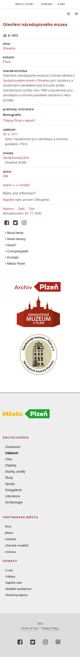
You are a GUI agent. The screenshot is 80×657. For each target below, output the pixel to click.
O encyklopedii (16, 251)
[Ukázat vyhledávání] (68, 13)
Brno (8, 526)
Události (11, 453)
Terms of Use (29, 628)
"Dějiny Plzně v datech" (19, 120)
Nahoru (8, 209)
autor (7, 171)
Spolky (10, 484)
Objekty (10, 465)
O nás (61, 4)
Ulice (8, 459)
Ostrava (10, 552)
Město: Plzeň (25, 4)
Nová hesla (14, 233)
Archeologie (13, 502)
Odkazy (10, 576)
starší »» (9, 185)
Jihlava (9, 533)
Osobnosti (12, 447)
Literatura (12, 496)
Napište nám (12, 200)
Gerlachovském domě (18, 80)
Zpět (21, 209)
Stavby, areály (15, 471)
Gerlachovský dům (16, 158)
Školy (9, 477)
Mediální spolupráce (18, 589)
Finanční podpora (16, 595)
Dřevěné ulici (46, 80)
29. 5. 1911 (10, 134)
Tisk (31, 209)
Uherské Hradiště (16, 545)
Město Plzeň (15, 263)
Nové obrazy (15, 239)
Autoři (10, 245)
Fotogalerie (13, 490)
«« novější (23, 185)
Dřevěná (9, 48)
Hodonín (10, 539)
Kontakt (47, 4)
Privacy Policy (50, 628)
